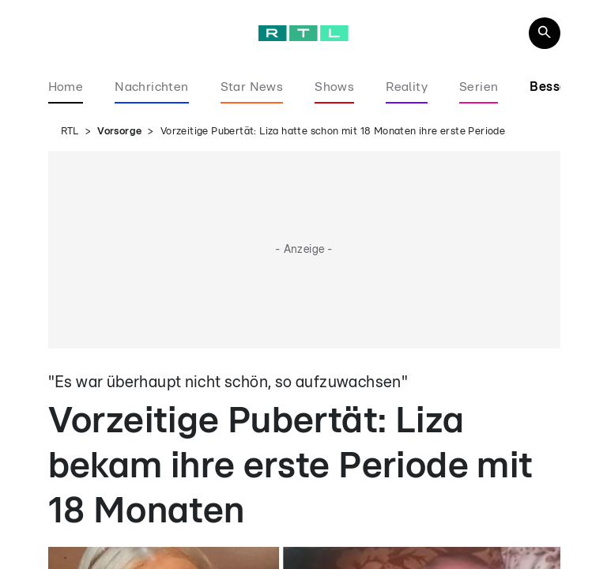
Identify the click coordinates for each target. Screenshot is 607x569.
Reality (407, 87)
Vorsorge (119, 131)
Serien (478, 87)
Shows (334, 87)
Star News (252, 87)
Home (66, 87)
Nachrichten (151, 87)
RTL (70, 131)
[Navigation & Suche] (544, 33)
